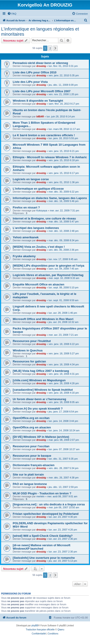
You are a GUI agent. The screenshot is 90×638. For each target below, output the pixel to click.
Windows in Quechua (27, 350)
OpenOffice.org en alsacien (32, 427)
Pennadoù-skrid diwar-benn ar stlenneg (40, 63)
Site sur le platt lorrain (28, 474)
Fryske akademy (24, 256)
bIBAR (40, 116)
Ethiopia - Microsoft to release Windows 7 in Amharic (50, 157)
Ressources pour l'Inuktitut (32, 341)
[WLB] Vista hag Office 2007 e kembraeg (41, 371)
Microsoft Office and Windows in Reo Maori (43, 319)
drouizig (41, 66)
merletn (40, 496)
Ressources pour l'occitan (31, 446)
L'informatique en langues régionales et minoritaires (40, 31)
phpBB (34, 625)
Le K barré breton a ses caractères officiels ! (44, 135)
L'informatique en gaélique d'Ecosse (38, 188)
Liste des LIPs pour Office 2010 (35, 72)
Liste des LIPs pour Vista (30, 81)
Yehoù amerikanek (26, 237)
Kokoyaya (41, 210)
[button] (55, 48)
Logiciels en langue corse (31, 179)
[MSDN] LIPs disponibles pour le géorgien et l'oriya (48, 265)
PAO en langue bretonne (30, 484)
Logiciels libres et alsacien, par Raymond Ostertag (48, 275)
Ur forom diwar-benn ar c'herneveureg (39, 399)
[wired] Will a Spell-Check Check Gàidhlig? (43, 535)
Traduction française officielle (40, 629)
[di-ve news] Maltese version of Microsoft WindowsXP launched (41, 547)
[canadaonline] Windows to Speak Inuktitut (43, 389)
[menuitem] (11, 13)
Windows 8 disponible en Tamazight (38, 100)
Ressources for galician (29, 361)
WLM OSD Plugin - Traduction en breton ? (42, 493)
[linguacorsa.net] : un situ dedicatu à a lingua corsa (49, 504)
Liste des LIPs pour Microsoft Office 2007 (42, 91)
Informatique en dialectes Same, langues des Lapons (50, 198)
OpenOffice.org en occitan (31, 418)
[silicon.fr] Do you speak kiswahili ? (38, 408)
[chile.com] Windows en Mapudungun (39, 380)
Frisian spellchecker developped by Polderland (46, 513)
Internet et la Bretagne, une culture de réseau (44, 218)
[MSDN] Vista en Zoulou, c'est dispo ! (39, 246)
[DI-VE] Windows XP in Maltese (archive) (41, 436)
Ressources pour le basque (32, 455)
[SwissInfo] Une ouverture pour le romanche (44, 557)
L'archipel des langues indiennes (36, 228)
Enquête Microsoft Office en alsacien (38, 284)
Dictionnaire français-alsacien (33, 465)
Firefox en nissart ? (26, 207)
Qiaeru (60, 629)
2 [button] (50, 48)
